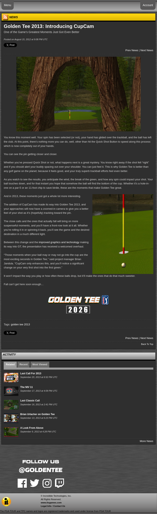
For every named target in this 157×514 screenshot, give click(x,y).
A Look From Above (31, 427)
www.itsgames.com (51, 502)
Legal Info (46, 506)
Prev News (131, 50)
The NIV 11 (26, 387)
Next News (146, 50)
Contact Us (59, 506)
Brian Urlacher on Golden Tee (37, 414)
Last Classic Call (30, 400)
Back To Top (147, 344)
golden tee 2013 (20, 324)
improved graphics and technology (59, 242)
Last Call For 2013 (30, 373)
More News (146, 441)
